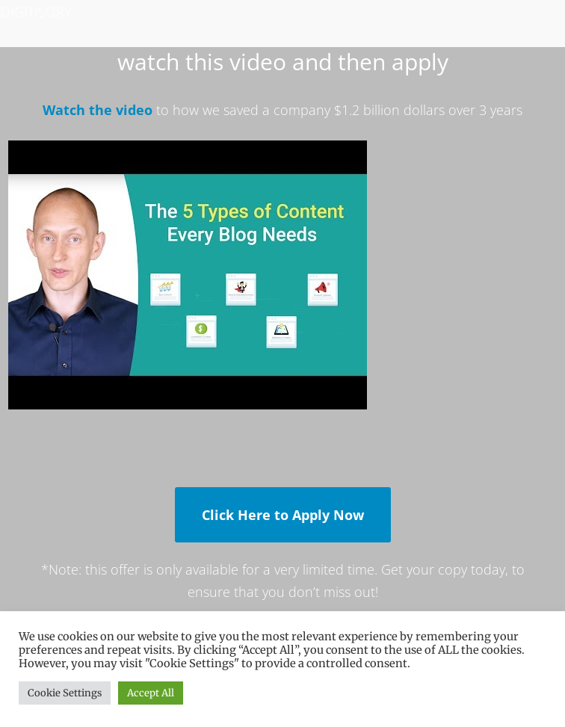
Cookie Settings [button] (65, 693)
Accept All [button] (150, 693)
